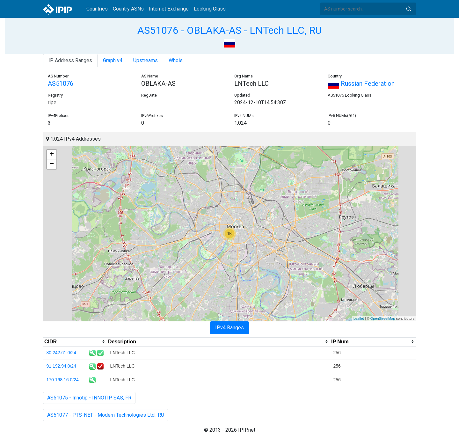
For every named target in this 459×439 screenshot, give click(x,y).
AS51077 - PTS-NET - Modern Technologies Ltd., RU (105, 415)
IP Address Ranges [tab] (70, 60)
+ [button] (52, 154)
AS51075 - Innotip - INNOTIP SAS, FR (89, 398)
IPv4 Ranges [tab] (229, 328)
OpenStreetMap (382, 318)
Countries (97, 9)
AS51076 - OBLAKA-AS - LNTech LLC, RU (229, 30)
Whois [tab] (176, 60)
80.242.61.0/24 (61, 352)
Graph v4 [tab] (112, 60)
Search (408, 8)
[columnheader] (75, 341)
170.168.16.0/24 (63, 379)
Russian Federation (361, 83)
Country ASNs (128, 9)
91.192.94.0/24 (61, 366)
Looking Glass (210, 9)
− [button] (52, 164)
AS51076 (60, 83)
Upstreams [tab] (145, 60)
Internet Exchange (169, 9)
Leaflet (358, 318)
